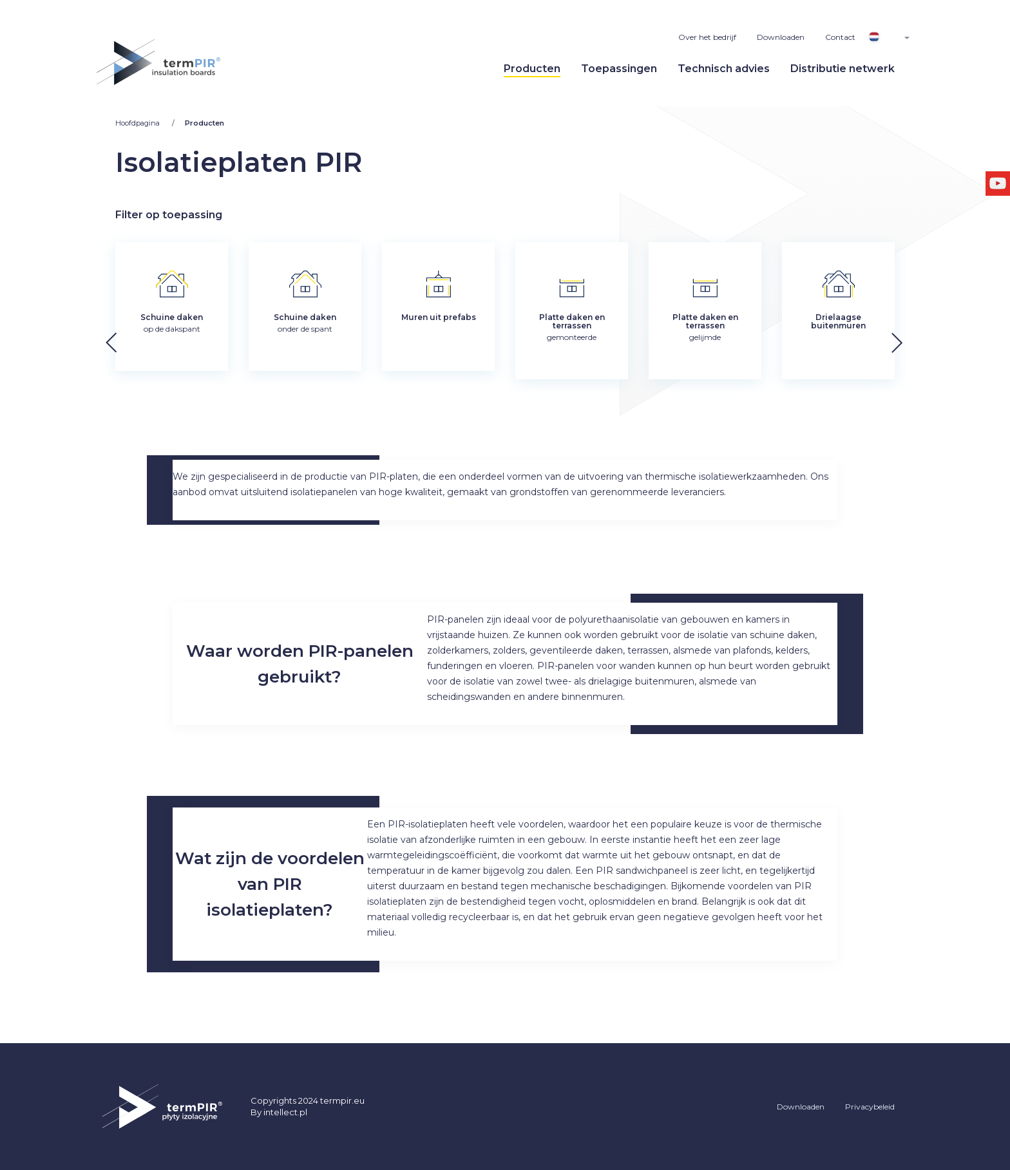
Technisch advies (724, 68)
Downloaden (781, 37)
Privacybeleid (870, 1106)
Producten (532, 68)
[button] (928, 339)
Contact (840, 37)
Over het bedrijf (707, 37)
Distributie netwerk (842, 68)
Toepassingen (619, 68)
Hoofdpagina (138, 122)
